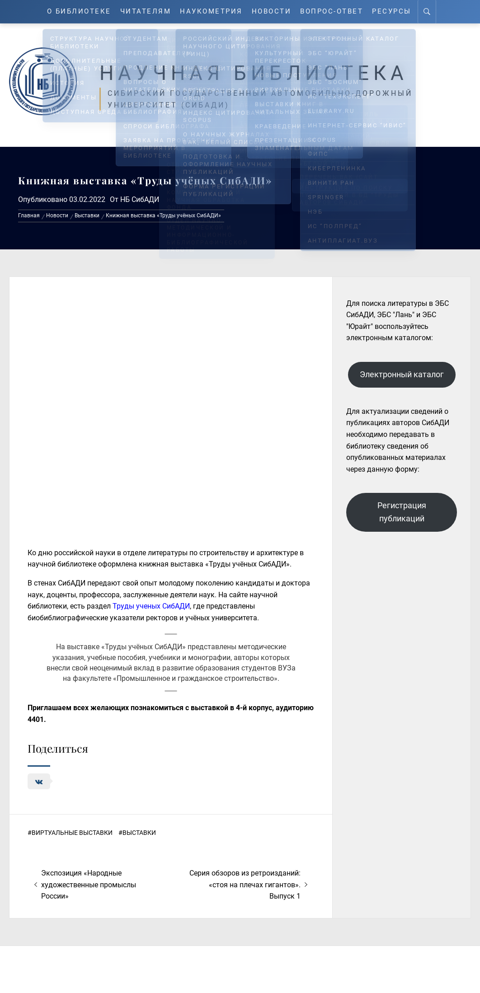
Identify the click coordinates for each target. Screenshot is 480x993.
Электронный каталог (402, 374)
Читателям (145, 11)
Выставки (139, 832)
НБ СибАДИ (139, 199)
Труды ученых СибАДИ (151, 606)
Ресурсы (391, 11)
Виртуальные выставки (72, 832)
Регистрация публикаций (401, 512)
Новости (272, 11)
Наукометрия (211, 11)
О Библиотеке (79, 11)
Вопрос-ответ (331, 11)
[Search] (427, 11)
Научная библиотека (253, 73)
